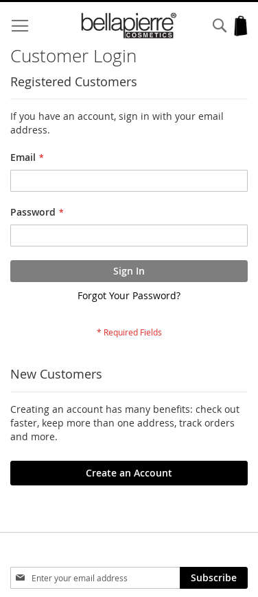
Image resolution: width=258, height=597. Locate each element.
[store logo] (129, 25)
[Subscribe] (214, 578)
